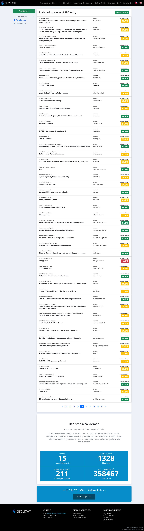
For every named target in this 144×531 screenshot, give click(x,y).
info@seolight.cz (96, 490)
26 (86, 407)
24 (78, 407)
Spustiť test (24, 11)
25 (82, 407)
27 (90, 407)
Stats (141, 527)
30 (102, 407)
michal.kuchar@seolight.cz (56, 513)
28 (94, 407)
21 (66, 407)
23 (74, 407)
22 (70, 407)
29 (98, 407)
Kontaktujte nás (84, 496)
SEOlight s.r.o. (135, 527)
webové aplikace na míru (137, 529)
